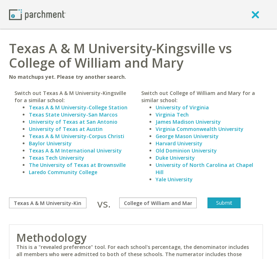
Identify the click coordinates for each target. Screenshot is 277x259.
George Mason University (187, 136)
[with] (158, 202)
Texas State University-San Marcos (73, 114)
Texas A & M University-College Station (78, 107)
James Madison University (188, 121)
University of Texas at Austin (66, 129)
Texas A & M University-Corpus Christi (76, 136)
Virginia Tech (172, 114)
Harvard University (179, 143)
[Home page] (37, 14)
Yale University (174, 179)
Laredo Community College (63, 172)
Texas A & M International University (75, 150)
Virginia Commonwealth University (200, 129)
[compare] (47, 202)
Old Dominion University (186, 150)
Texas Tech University (56, 157)
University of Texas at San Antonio (73, 121)
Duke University (175, 157)
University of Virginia (182, 107)
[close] (255, 14)
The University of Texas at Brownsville (77, 165)
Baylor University (50, 143)
